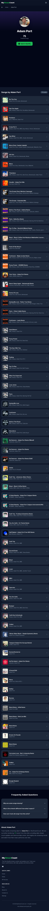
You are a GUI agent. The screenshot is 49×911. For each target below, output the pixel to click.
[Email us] (3, 866)
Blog (3, 887)
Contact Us (5, 893)
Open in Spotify (24, 44)
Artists (6, 7)
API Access (5, 879)
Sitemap (4, 895)
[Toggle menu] (46, 2)
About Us (4, 890)
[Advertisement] (17, 69)
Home (3, 873)
